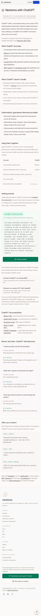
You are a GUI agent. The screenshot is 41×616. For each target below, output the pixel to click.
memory (14, 86)
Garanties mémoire (8, 535)
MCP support (8, 68)
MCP (3, 550)
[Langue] (8, 610)
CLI (3, 553)
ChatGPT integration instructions (10, 348)
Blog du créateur (7, 566)
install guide (24, 492)
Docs (3, 545)
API (3, 548)
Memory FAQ (8, 332)
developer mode (20, 68)
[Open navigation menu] (36, 611)
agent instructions (14, 497)
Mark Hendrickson (13, 606)
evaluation (11, 492)
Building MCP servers (10, 335)
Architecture (6, 532)
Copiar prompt (20, 275)
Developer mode (9, 338)
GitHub (4, 561)
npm (3, 563)
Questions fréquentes (9, 537)
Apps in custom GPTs (8, 343)
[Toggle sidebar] (2, 2)
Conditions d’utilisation (9, 576)
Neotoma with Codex (24, 41)
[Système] (12, 610)
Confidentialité (6, 574)
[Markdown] (3, 610)
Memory (6, 53)
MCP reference (6, 494)
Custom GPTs (8, 62)
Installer (36, 2)
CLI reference (25, 494)
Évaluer (30, 2)
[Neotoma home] (9, 2)
